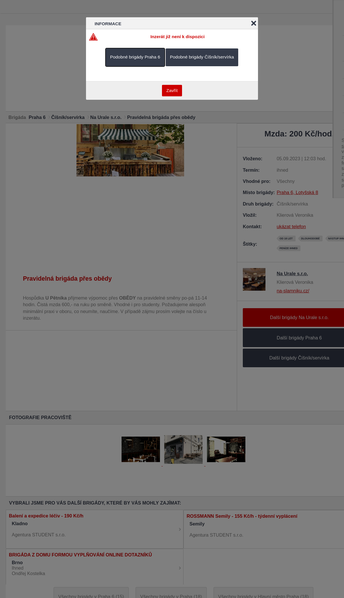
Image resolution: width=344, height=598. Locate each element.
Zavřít (171, 90)
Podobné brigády (135, 56)
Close (254, 23)
